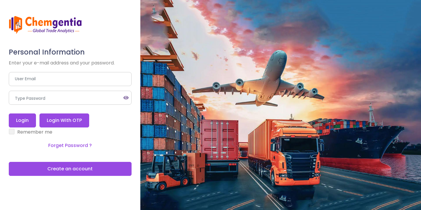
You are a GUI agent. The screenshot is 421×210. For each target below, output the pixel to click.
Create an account (70, 168)
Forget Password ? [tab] (70, 145)
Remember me (34, 132)
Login (22, 120)
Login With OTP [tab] (64, 120)
